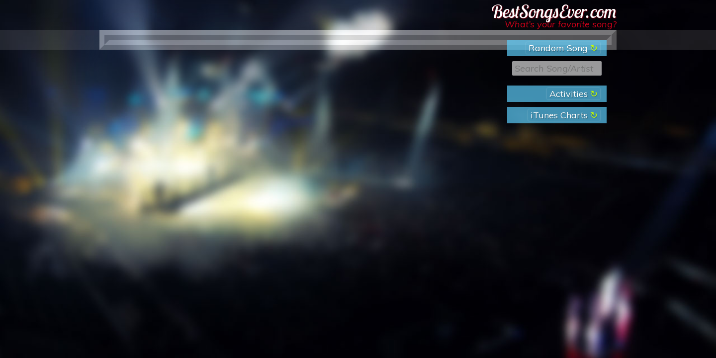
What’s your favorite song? (561, 24)
